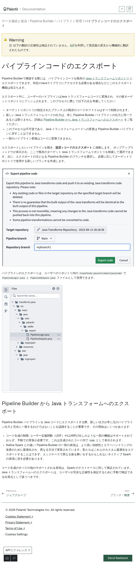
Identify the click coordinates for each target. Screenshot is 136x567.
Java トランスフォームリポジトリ (107, 78)
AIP (72, 45)
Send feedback (118, 558)
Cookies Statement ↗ (19, 516)
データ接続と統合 (14, 21)
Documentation (34, 9)
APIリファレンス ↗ (17, 550)
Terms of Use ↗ (15, 528)
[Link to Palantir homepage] (11, 9)
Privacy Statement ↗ (18, 522)
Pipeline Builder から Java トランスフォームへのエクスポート (83, 119)
